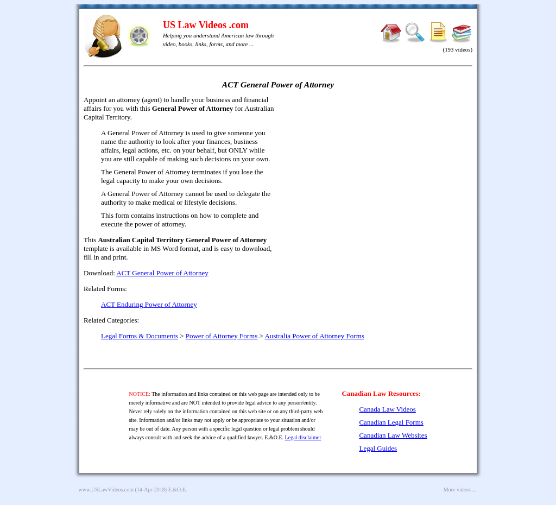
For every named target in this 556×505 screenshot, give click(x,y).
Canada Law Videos (387, 409)
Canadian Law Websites (393, 435)
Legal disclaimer (303, 437)
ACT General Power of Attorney (162, 273)
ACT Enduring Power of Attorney (149, 304)
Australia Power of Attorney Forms (314, 336)
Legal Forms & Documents (139, 336)
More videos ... (460, 490)
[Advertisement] (379, 174)
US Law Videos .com (206, 25)
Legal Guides (378, 448)
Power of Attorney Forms (222, 336)
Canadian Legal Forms (391, 422)
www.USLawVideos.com (106, 490)
